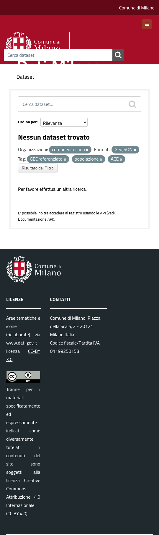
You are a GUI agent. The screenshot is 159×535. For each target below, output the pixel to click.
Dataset (25, 77)
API (103, 213)
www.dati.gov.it (21, 342)
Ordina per (27, 122)
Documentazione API (35, 219)
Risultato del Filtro (38, 168)
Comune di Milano (137, 7)
